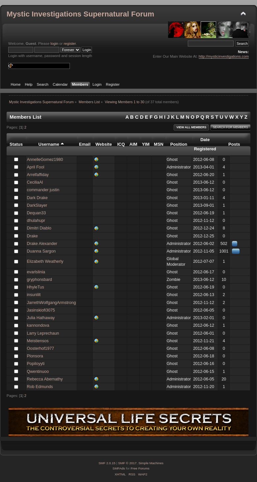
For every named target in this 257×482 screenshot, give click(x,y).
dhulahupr (36, 220)
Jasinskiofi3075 (41, 310)
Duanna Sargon (41, 251)
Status (16, 144)
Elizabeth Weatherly (45, 261)
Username (52, 144)
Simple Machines (150, 463)
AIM (133, 144)
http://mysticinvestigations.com (224, 56)
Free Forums (139, 468)
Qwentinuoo (38, 371)
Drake (32, 236)
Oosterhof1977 (40, 348)
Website (104, 144)
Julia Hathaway (41, 318)
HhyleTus (35, 287)
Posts (234, 144)
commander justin (43, 190)
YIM (146, 144)
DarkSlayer (37, 205)
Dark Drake (37, 198)
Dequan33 (36, 213)
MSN (158, 144)
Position (178, 144)
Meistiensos (38, 341)
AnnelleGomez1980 (45, 159)
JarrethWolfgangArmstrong (51, 302)
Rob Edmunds (40, 386)
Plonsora (35, 356)
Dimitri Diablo (39, 228)
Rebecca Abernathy (45, 379)
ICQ (121, 144)
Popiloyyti (35, 363)
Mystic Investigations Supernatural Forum (80, 14)
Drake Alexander (42, 243)
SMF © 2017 (127, 463)
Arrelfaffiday (38, 174)
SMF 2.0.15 (107, 463)
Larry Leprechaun (43, 333)
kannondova (38, 325)
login (54, 43)
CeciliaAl (35, 182)
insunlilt (34, 294)
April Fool (35, 167)
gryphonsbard (39, 279)
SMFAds (119, 468)
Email (85, 144)
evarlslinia (36, 272)
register (70, 43)
